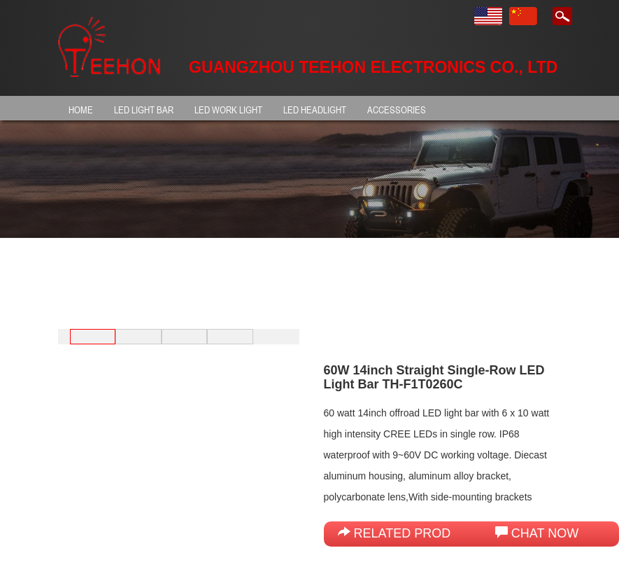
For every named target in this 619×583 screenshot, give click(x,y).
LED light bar (143, 109)
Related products (411, 533)
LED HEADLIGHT (314, 109)
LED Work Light (228, 109)
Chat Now (536, 533)
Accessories (396, 109)
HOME (81, 109)
